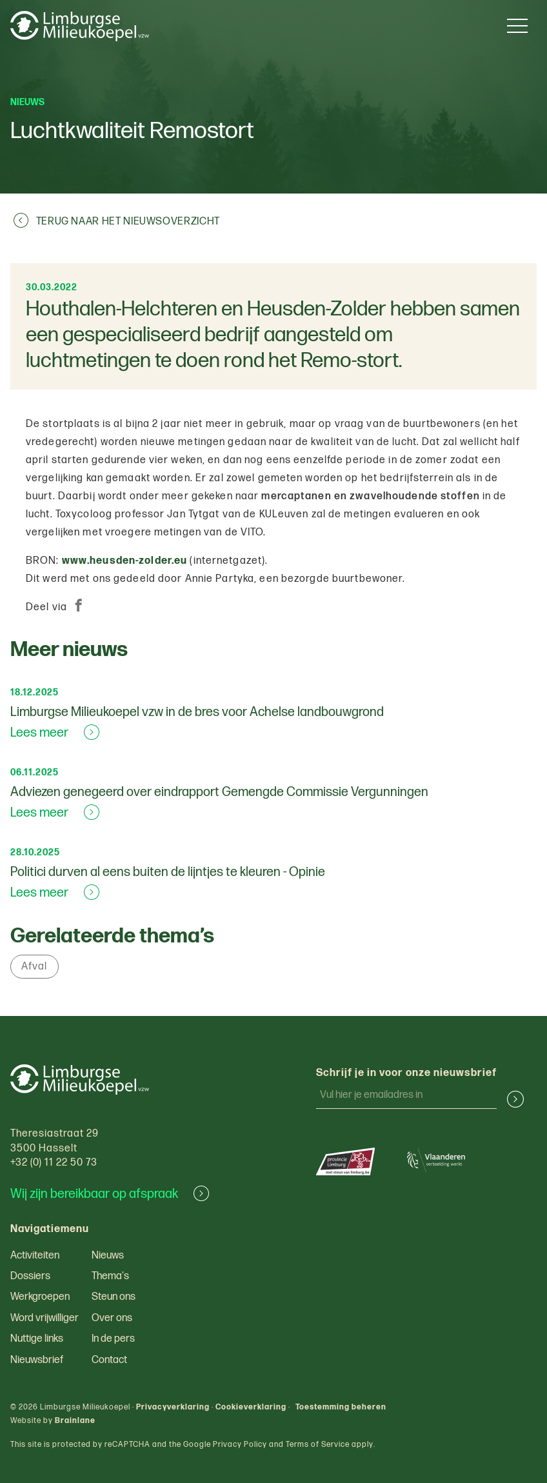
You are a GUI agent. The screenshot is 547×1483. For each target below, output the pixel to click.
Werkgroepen (40, 1297)
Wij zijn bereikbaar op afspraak (109, 1194)
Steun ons (113, 1297)
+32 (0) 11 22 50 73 (53, 1163)
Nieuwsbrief (36, 1360)
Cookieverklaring (250, 1407)
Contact (109, 1360)
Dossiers (30, 1276)
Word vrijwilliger (44, 1318)
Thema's (110, 1276)
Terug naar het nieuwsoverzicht (117, 221)
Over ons (112, 1318)
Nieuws (108, 1255)
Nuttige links (36, 1339)
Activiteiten (34, 1255)
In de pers (113, 1339)
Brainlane (75, 1421)
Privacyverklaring (173, 1407)
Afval (34, 966)
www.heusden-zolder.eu (125, 561)
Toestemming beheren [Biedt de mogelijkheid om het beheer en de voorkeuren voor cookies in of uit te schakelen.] (340, 1407)
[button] (510, 1099)
